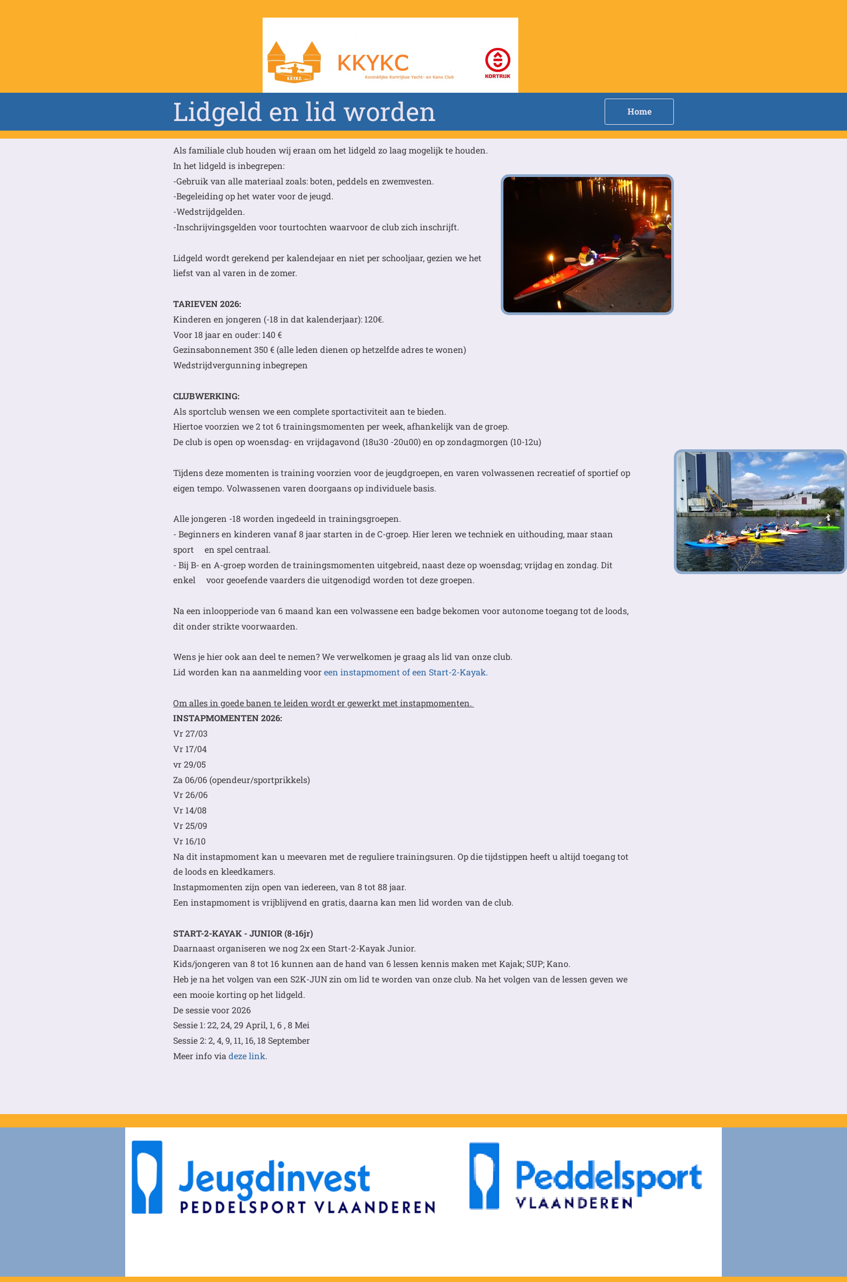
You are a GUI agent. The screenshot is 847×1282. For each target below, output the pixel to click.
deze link (247, 1055)
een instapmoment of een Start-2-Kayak (404, 672)
